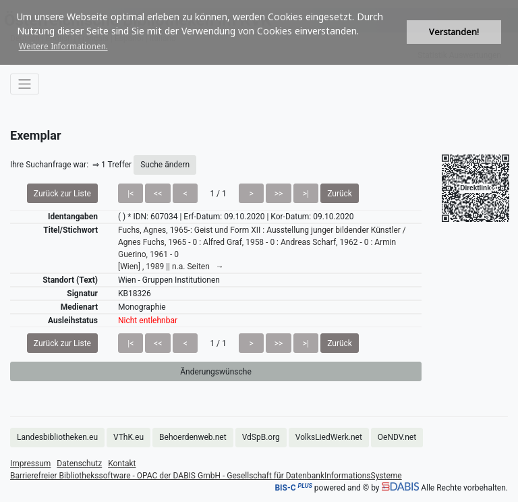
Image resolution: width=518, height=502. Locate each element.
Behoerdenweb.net (193, 437)
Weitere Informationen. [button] (63, 46)
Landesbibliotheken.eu (57, 437)
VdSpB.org (261, 437)
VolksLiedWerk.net (328, 437)
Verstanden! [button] (454, 32)
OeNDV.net (397, 437)
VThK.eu (128, 437)
